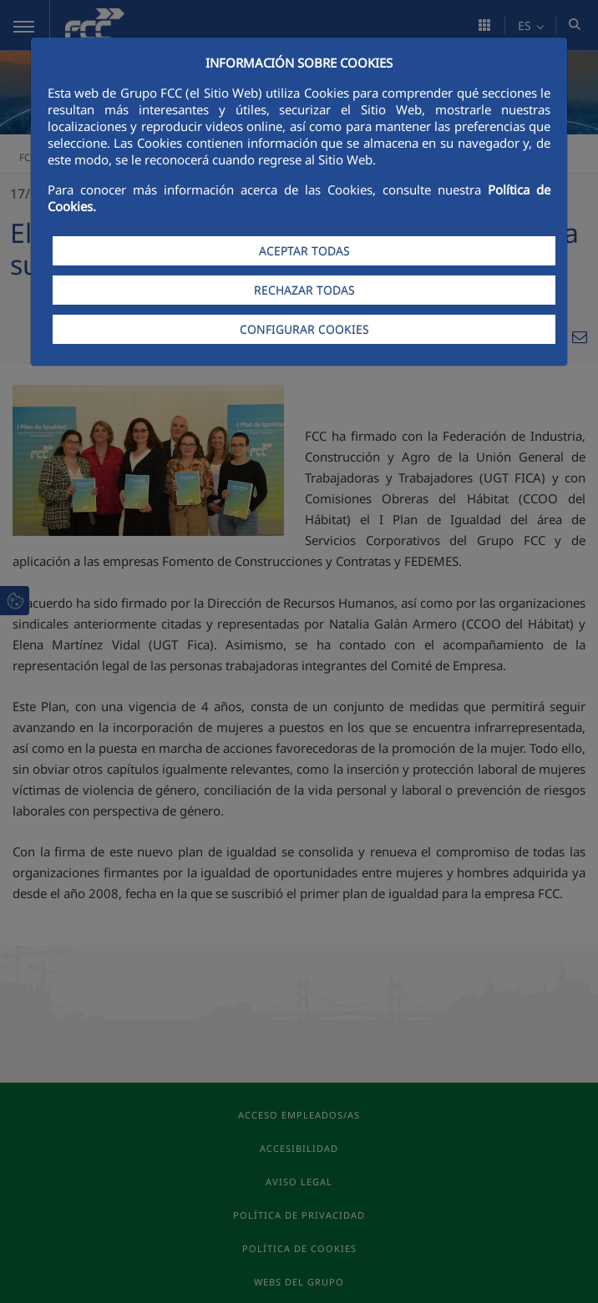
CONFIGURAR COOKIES (304, 329)
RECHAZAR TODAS (304, 290)
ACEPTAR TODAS (304, 251)
